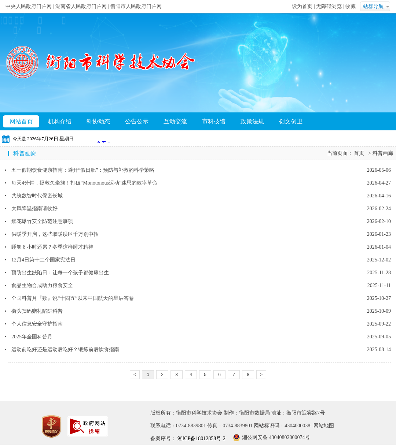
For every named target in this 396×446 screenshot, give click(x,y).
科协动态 (98, 121)
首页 (359, 153)
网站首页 (21, 121)
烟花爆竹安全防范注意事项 (42, 221)
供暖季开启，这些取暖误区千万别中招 (55, 234)
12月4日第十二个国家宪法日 (43, 260)
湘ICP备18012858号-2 (200, 438)
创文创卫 (290, 121)
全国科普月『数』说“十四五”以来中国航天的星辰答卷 (72, 298)
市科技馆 (213, 121)
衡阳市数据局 (254, 413)
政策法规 (252, 121)
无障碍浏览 (329, 6)
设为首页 (302, 6)
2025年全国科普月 (31, 336)
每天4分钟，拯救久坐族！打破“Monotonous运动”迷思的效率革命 (84, 183)
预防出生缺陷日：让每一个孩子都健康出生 (60, 272)
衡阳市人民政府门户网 (136, 6)
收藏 (350, 6)
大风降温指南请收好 (34, 208)
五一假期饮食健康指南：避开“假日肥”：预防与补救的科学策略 (82, 170)
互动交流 (175, 121)
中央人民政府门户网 (29, 6)
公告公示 (136, 121)
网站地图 (324, 425)
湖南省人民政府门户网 (81, 6)
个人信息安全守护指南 (37, 324)
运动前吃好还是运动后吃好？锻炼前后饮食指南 (65, 349)
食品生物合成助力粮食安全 (42, 285)
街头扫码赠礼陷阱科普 (37, 311)
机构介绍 (60, 121)
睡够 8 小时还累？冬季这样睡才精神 (52, 247)
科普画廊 (383, 153)
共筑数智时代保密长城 (37, 195)
